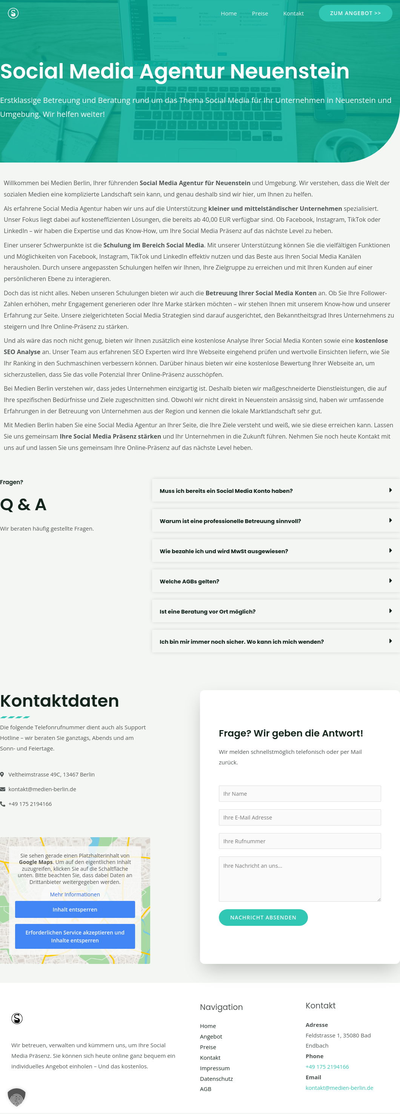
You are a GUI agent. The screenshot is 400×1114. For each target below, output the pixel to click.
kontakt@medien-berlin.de (341, 1089)
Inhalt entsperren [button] (75, 910)
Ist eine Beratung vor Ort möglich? (209, 611)
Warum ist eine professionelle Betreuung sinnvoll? (232, 521)
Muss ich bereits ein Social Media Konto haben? (228, 491)
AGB (205, 1090)
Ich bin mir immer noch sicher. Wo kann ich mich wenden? (244, 642)
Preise (266, 13)
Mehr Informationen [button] (75, 896)
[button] (355, 13)
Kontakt (295, 13)
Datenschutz (216, 1079)
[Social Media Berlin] (13, 12)
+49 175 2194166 (328, 1067)
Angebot (211, 1037)
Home (238, 13)
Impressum (215, 1069)
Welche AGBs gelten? (190, 581)
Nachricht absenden (263, 919)
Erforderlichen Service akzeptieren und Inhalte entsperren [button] (75, 937)
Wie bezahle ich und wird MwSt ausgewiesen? (226, 551)
